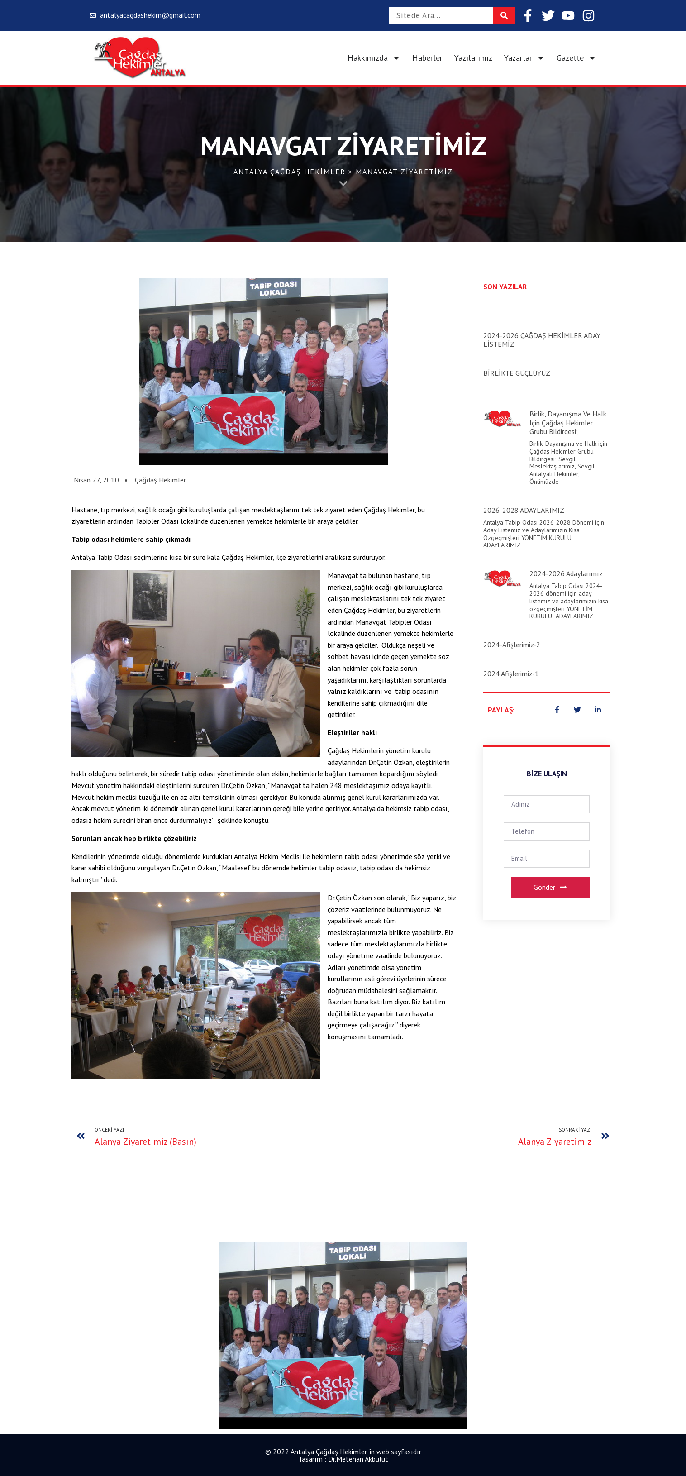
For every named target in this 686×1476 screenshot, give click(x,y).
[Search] (504, 15)
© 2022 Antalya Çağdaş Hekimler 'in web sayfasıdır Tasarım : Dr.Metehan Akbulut (343, 1455)
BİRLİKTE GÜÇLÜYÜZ (516, 372)
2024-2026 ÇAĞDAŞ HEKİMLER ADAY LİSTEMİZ (541, 340)
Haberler (427, 58)
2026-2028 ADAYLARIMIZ (523, 510)
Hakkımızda (374, 58)
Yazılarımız (473, 58)
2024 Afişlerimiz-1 (511, 673)
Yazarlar (524, 58)
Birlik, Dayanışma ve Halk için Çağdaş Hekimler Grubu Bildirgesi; (567, 422)
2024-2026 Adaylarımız (566, 573)
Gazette (576, 58)
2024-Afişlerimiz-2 (511, 644)
